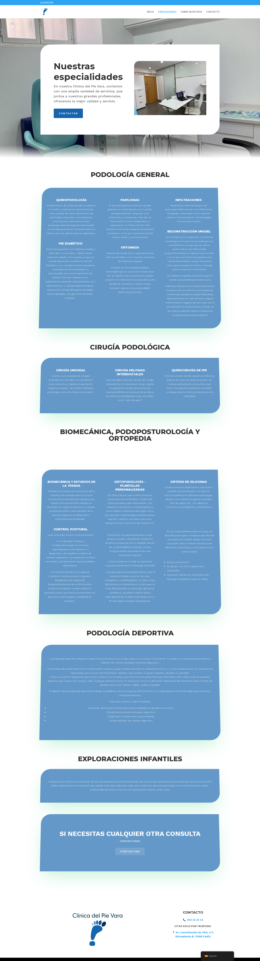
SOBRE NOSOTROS (191, 12)
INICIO (150, 12)
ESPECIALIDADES (167, 12)
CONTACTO (213, 12)
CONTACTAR (68, 113)
